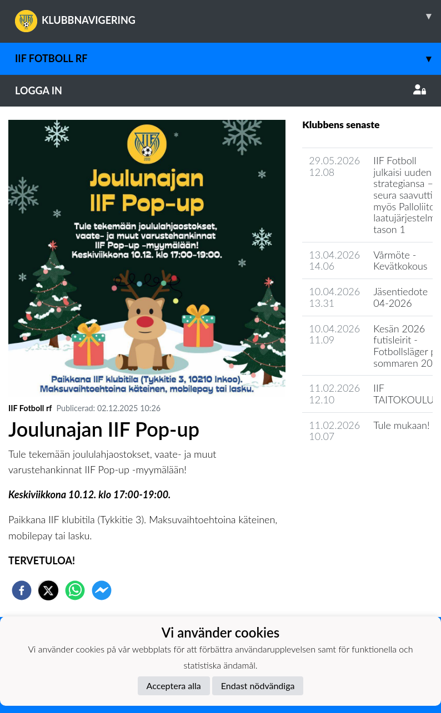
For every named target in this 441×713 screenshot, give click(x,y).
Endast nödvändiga (258, 685)
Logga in (220, 90)
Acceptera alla (174, 685)
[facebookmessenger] (102, 590)
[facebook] (22, 590)
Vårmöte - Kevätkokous (400, 260)
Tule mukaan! (401, 425)
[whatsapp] (75, 590)
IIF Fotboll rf (228, 58)
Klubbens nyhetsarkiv (356, 468)
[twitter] (48, 590)
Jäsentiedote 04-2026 (400, 297)
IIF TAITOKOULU (403, 394)
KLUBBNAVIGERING (228, 16)
